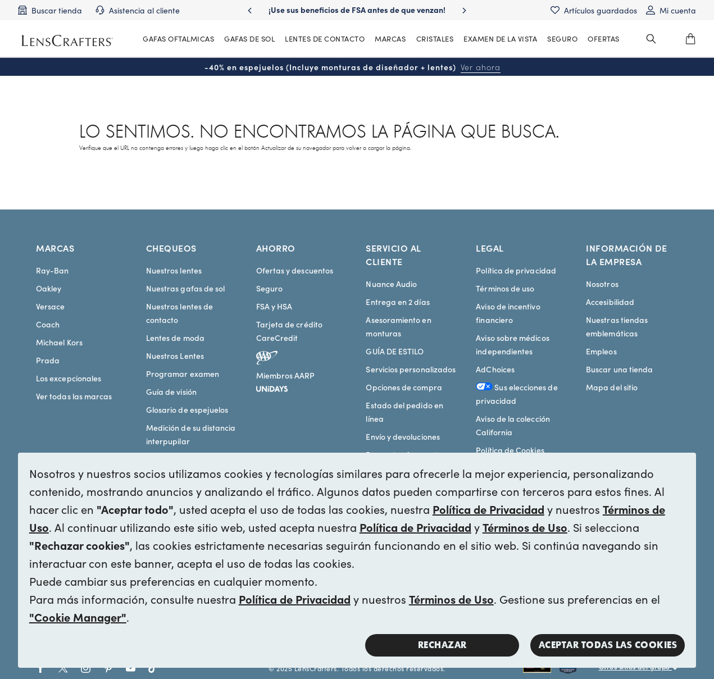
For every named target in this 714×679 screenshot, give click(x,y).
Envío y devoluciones (402, 436)
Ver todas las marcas (74, 396)
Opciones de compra (404, 387)
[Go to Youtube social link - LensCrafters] (130, 668)
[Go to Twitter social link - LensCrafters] (63, 668)
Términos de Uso (525, 527)
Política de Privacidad (488, 509)
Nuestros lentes (174, 270)
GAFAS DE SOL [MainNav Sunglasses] (249, 38)
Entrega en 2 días (397, 301)
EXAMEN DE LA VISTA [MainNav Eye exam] (500, 38)
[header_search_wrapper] (651, 39)
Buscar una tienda (619, 369)
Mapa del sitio (612, 387)
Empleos (601, 351)
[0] (690, 39)
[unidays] (272, 387)
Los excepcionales (68, 378)
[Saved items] (594, 10)
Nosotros (602, 283)
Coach (48, 324)
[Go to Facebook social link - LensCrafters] (41, 668)
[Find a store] (50, 10)
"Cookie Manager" (77, 617)
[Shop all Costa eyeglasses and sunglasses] (579, 668)
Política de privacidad (516, 270)
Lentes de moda (175, 337)
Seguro (269, 288)
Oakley (48, 288)
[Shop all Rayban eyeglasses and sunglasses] (541, 668)
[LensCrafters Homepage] (67, 41)
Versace (50, 306)
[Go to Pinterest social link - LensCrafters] (108, 668)
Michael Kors (59, 342)
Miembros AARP (285, 375)
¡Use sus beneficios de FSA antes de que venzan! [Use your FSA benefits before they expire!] (357, 9)
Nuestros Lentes (175, 355)
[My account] (671, 10)
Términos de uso (505, 288)
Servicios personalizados (411, 369)
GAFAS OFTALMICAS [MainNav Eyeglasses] (178, 38)
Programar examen (182, 373)
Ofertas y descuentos (294, 270)
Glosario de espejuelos (187, 409)
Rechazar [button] (442, 645)
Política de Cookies (510, 449)
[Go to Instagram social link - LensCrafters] (85, 668)
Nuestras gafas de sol (185, 288)
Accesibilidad (610, 301)
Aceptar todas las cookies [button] (608, 645)
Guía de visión (171, 391)
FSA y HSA (274, 306)
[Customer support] (137, 10)
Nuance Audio (391, 283)
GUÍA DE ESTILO (395, 351)
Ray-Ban (52, 270)
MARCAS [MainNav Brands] (390, 38)
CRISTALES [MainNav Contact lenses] (435, 38)
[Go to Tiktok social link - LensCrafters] (153, 668)
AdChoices (495, 369)
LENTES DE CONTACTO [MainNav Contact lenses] (325, 38)
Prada (48, 360)
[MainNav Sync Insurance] (562, 38)
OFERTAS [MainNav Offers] (604, 38)
